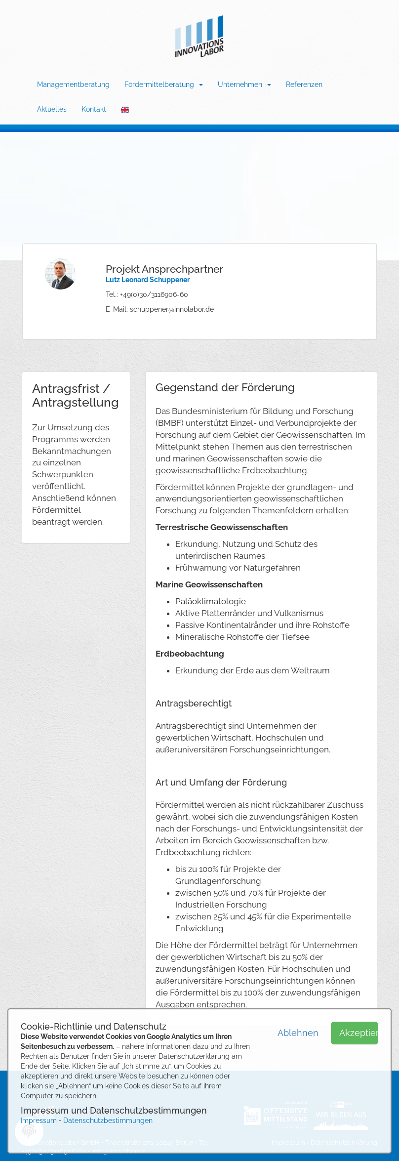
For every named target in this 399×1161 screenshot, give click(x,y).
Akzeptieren (358, 1033)
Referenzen (304, 84)
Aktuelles (52, 109)
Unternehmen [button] (244, 84)
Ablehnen (297, 1033)
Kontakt (93, 109)
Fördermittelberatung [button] (163, 84)
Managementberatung (73, 84)
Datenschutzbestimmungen (108, 1120)
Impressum (39, 1120)
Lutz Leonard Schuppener (148, 280)
